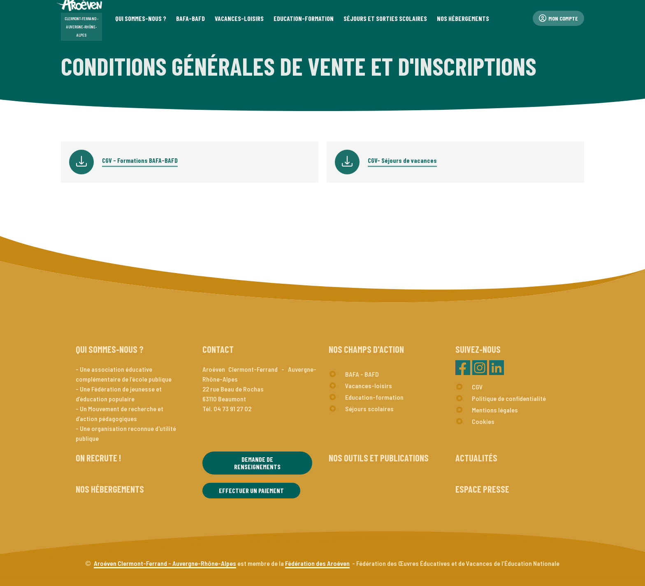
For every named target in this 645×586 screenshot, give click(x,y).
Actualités (476, 457)
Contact (218, 349)
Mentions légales (495, 410)
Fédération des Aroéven (317, 563)
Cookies (483, 421)
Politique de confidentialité (509, 398)
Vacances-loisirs (368, 385)
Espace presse (482, 489)
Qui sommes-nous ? (110, 349)
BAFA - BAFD (362, 374)
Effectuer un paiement (251, 490)
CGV (477, 387)
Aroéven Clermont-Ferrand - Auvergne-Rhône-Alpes (165, 563)
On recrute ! (98, 457)
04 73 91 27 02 (232, 408)
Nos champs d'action (366, 349)
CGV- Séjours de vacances (402, 160)
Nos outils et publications (379, 457)
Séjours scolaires (369, 408)
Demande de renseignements (257, 462)
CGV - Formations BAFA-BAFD (140, 160)
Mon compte (558, 18)
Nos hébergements (110, 489)
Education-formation (374, 397)
